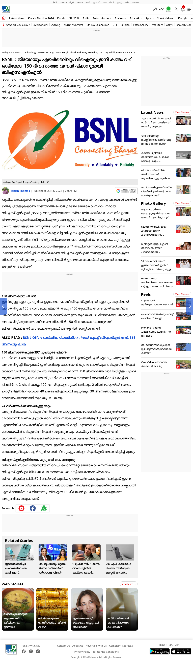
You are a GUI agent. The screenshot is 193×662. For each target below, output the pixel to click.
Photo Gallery (140, 24)
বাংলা (105, 2)
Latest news (17, 18)
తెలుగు (80, 2)
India (86, 18)
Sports (150, 18)
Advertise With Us (96, 645)
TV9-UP (135, 2)
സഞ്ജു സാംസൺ (73, 24)
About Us (77, 645)
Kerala (61, 18)
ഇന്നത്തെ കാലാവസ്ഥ (17, 24)
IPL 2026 (74, 18)
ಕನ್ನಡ (71, 2)
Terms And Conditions (106, 651)
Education (135, 18)
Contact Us (63, 645)
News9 (63, 2)
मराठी (88, 2)
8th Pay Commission (98, 24)
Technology (29, 52)
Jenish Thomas (21, 191)
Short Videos (165, 18)
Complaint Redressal (121, 645)
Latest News (152, 112)
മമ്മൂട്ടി (169, 24)
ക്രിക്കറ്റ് (55, 24)
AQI (161, 9)
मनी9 (127, 2)
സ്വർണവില (40, 24)
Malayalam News (11, 52)
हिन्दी (55, 2)
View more (129, 584)
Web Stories (12, 583)
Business (120, 18)
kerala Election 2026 (41, 18)
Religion (125, 24)
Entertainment (102, 18)
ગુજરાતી (96, 2)
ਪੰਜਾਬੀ (112, 2)
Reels (146, 294)
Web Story (157, 24)
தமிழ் (119, 2)
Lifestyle (182, 18)
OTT (115, 24)
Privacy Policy (82, 651)
